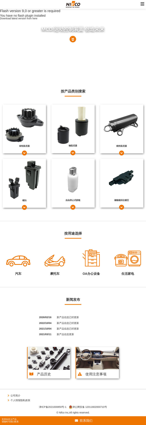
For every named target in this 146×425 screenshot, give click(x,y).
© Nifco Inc (62, 412)
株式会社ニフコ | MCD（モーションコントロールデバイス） (73, 4)
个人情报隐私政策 (20, 400)
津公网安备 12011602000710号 (88, 407)
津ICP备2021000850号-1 (52, 407)
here (34, 18)
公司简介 (15, 395)
